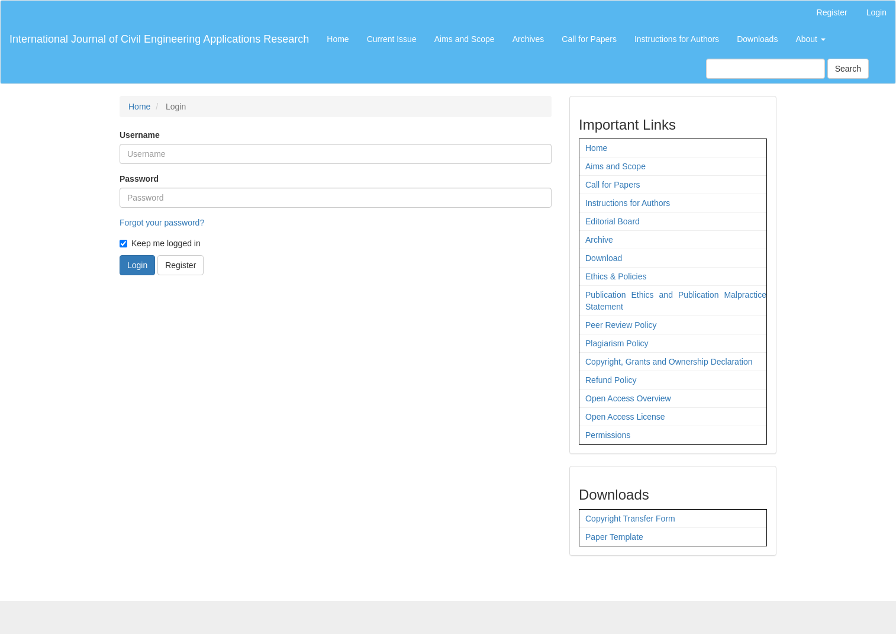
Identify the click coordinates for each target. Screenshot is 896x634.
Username (140, 135)
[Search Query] (765, 69)
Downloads (757, 39)
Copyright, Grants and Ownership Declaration (668, 361)
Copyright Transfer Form (630, 518)
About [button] (810, 39)
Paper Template (614, 537)
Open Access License (625, 416)
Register (832, 12)
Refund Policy (610, 380)
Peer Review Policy (621, 325)
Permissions (607, 435)
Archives (528, 39)
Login (876, 12)
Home (338, 39)
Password (139, 179)
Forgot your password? (162, 222)
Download (603, 258)
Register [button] (180, 265)
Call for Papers (589, 39)
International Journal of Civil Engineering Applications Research (159, 39)
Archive (599, 239)
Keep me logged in (160, 243)
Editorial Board (612, 221)
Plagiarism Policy (617, 343)
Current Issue (392, 39)
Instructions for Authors (676, 39)
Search (848, 68)
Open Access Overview (628, 398)
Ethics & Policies (615, 276)
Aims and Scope (464, 39)
